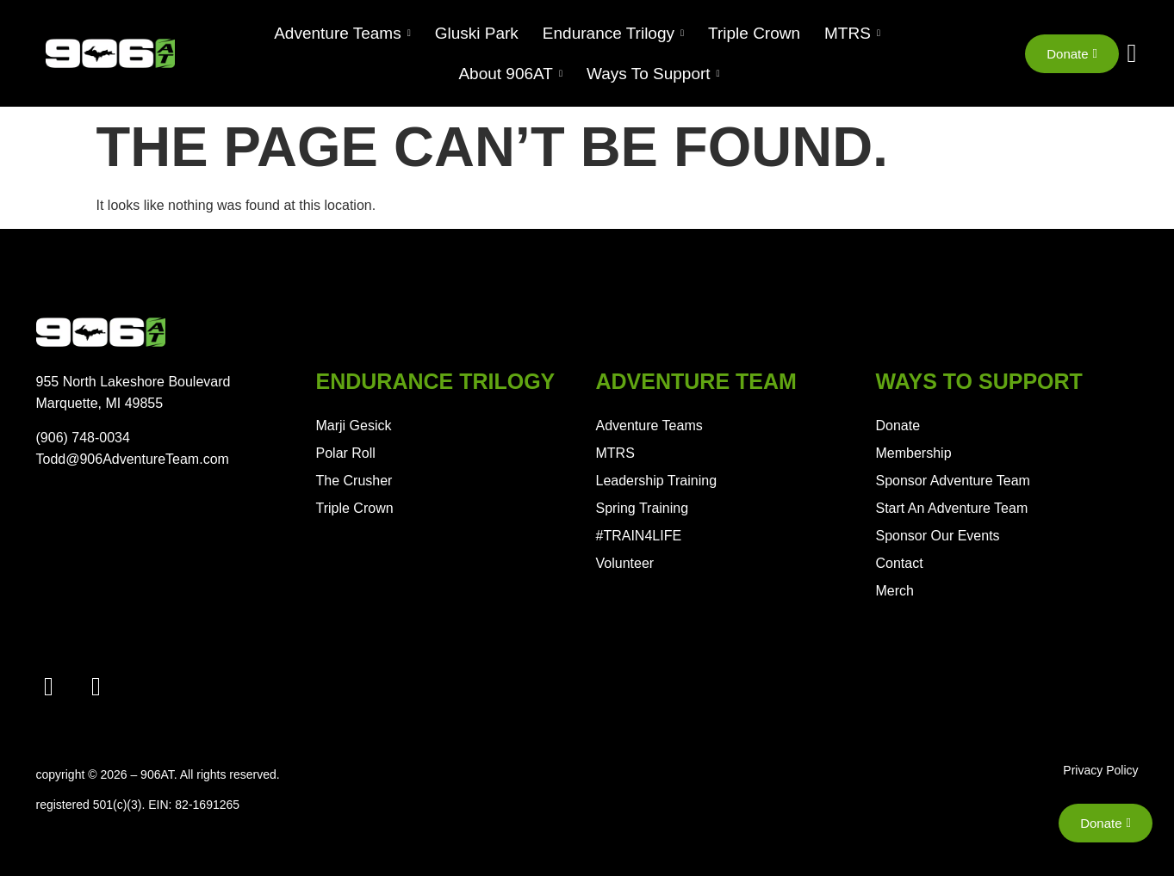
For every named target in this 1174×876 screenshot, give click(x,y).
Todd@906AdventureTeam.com (132, 459)
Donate (898, 425)
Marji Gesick (354, 425)
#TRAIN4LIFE (639, 535)
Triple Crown (355, 508)
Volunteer (625, 563)
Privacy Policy (1100, 770)
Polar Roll (346, 453)
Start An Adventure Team (952, 508)
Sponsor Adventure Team (953, 480)
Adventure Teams (649, 425)
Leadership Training (656, 480)
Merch (895, 590)
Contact (899, 563)
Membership (914, 453)
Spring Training (642, 508)
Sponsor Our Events (938, 535)
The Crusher (354, 480)
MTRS (615, 453)
